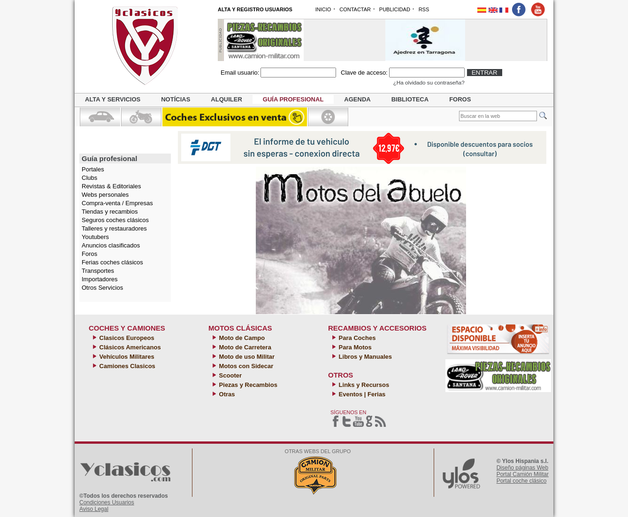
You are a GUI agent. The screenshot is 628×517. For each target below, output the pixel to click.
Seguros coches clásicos (115, 220)
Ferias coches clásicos (112, 262)
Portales (93, 169)
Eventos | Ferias (361, 394)
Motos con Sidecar (245, 366)
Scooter (229, 375)
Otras (226, 394)
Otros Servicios (102, 287)
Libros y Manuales (364, 356)
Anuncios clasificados (111, 245)
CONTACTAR (355, 9)
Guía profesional (293, 99)
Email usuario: (240, 72)
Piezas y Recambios (247, 384)
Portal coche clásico (522, 481)
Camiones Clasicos (126, 366)
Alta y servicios (112, 99)
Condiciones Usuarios (106, 502)
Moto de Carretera (244, 347)
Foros (460, 99)
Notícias (175, 99)
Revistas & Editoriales (111, 186)
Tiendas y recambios (110, 211)
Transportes (98, 270)
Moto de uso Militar (246, 356)
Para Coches (356, 337)
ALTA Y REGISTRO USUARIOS (255, 9)
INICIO (323, 9)
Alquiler (226, 99)
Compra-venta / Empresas (117, 203)
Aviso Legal (93, 509)
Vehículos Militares (126, 356)
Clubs (89, 177)
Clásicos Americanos (129, 347)
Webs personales (105, 194)
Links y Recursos (363, 384)
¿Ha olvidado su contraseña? (429, 82)
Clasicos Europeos (126, 337)
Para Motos (354, 347)
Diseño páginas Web (523, 467)
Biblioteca (410, 99)
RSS (424, 9)
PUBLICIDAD (394, 9)
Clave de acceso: (364, 72)
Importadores (100, 279)
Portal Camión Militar (523, 474)
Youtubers (95, 236)
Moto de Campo (241, 337)
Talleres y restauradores (114, 228)
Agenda (357, 99)
